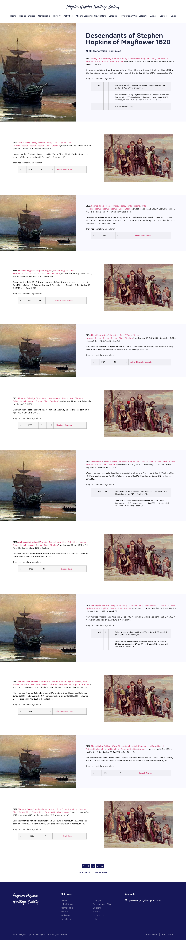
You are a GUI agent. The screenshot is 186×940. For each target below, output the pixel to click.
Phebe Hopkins (101, 608)
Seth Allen (72, 542)
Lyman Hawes (74, 681)
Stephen (119, 61)
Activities (68, 15)
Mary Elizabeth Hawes (28, 681)
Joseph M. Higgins (43, 270)
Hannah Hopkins (27, 401)
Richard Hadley (45, 142)
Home (13, 15)
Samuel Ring (24, 812)
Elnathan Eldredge (26, 398)
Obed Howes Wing (137, 58)
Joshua (105, 61)
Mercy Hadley (119, 206)
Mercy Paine (67, 398)
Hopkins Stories (27, 15)
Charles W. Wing (119, 58)
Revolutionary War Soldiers (133, 15)
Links (173, 15)
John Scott (62, 809)
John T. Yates (125, 335)
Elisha (97, 61)
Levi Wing (151, 58)
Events (153, 15)
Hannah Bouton (152, 605)
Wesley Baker (97, 461)
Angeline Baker (47, 542)
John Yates (113, 335)
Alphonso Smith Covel (28, 542)
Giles (112, 61)
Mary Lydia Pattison (100, 605)
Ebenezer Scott (25, 809)
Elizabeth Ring (56, 684)
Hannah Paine (161, 461)
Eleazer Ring (37, 812)
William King (150, 746)
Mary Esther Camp (119, 605)
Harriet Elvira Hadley (27, 142)
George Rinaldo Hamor (101, 206)
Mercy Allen (60, 542)
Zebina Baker (111, 461)
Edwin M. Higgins (26, 270)
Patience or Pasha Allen (129, 461)
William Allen (147, 461)
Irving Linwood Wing (101, 58)
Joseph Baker (54, 398)
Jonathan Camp (136, 605)
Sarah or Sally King (134, 746)
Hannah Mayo (42, 684)
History (56, 15)
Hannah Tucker (27, 684)
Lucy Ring (73, 809)
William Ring (113, 749)
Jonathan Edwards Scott (44, 809)
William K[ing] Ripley (114, 746)
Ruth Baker (42, 398)
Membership (44, 15)
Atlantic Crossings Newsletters (91, 15)
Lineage (113, 15)
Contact (163, 15)
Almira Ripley (97, 746)
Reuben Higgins (60, 270)
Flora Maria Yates (99, 335)
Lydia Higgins (60, 142)
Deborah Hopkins (72, 684)
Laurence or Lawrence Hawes (53, 681)
